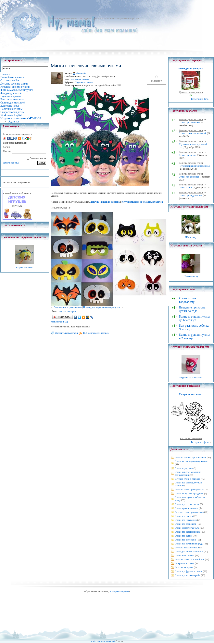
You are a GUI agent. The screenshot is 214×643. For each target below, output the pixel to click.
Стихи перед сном (184, 468)
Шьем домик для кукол (190, 68)
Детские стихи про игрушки (189, 489)
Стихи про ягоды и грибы (187, 575)
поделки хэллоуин (67, 311)
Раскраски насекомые (191, 438)
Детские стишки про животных (190, 457)
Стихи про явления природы (189, 543)
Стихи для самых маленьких (189, 551)
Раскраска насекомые (191, 394)
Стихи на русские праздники (189, 493)
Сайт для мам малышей (103, 641)
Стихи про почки (187, 155)
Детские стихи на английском (190, 559)
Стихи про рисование (185, 539)
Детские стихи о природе (187, 479)
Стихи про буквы (183, 535)
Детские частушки (184, 567)
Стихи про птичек (184, 516)
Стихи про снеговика (189, 122)
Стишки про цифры (185, 555)
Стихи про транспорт (185, 524)
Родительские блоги (69, 18)
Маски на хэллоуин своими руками (121, 18)
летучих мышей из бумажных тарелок (142, 201)
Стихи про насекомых (186, 520)
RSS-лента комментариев (96, 333)
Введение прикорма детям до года (192, 309)
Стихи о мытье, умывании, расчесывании (188, 473)
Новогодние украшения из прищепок (101, 307)
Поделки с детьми (92, 18)
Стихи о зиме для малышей (193, 133)
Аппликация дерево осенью (68, 307)
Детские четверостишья (187, 547)
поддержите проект (119, 591)
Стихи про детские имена (187, 531)
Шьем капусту (191, 276)
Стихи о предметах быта (187, 527)
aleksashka (81, 73)
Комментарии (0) (59, 321)
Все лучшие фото (199, 99)
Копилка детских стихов (191, 119)
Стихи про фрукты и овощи (189, 571)
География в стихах (184, 563)
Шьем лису (190, 237)
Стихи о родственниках (186, 508)
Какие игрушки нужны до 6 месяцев (194, 318)
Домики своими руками (191, 92)
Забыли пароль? (11, 162)
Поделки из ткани (84, 82)
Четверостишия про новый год (194, 166)
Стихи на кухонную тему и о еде (191, 461)
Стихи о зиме (185, 187)
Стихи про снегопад (189, 176)
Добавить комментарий (67, 333)
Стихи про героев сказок (187, 504)
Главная (52, 18)
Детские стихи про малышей (189, 512)
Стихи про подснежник (190, 195)
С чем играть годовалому (187, 300)
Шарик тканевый (24, 267)
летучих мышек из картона (105, 201)
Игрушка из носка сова (190, 377)
